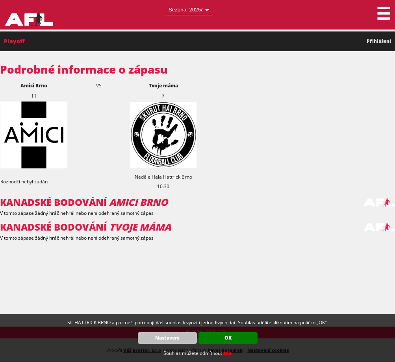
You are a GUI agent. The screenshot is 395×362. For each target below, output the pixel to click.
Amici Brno (33, 85)
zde (227, 353)
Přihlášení (379, 41)
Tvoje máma (163, 85)
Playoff (14, 41)
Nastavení (167, 337)
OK (228, 337)
